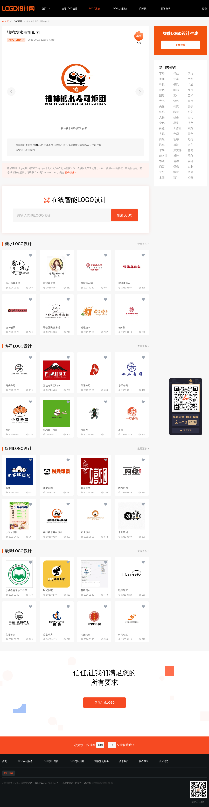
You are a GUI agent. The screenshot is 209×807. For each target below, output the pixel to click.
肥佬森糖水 (124, 283)
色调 (190, 150)
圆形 (176, 90)
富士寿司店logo (51, 385)
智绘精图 (85, 590)
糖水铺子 (10, 327)
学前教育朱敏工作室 (16, 590)
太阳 (162, 177)
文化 (190, 117)
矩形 (190, 177)
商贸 (162, 166)
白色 (162, 128)
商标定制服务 (101, 761)
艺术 (190, 95)
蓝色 (162, 90)
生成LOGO (124, 215)
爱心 (190, 155)
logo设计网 (26, 782)
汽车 (162, 144)
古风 (162, 133)
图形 (162, 95)
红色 (190, 90)
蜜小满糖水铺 (13, 283)
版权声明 (143, 761)
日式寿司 (10, 385)
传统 (162, 112)
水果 (162, 150)
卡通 (190, 84)
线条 (176, 117)
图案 (190, 128)
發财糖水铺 (87, 283)
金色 (162, 122)
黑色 (190, 101)
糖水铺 (122, 327)
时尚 (190, 139)
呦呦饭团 (48, 488)
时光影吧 (48, 590)
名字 (190, 144)
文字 (190, 79)
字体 (162, 79)
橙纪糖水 (85, 327)
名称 (176, 161)
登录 (204, 8)
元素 (176, 79)
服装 (176, 144)
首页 (44, 8)
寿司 (8, 429)
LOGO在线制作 (25, 761)
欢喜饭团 (85, 488)
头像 (162, 106)
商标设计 (144, 8)
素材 (176, 95)
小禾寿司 (123, 385)
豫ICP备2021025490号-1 (48, 782)
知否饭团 (85, 532)
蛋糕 (176, 166)
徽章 (176, 172)
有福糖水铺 (49, 283)
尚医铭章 (85, 634)
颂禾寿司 (85, 385)
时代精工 (123, 634)
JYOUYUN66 (16, 39)
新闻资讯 (165, 8)
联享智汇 (123, 590)
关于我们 (124, 761)
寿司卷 (84, 429)
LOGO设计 (17, 21)
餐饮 (176, 84)
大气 (162, 101)
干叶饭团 (123, 532)
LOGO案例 (94, 8)
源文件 (177, 150)
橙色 (190, 122)
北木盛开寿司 (50, 429)
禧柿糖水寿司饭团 (52, 532)
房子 (190, 106)
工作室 (177, 128)
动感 (176, 139)
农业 (190, 166)
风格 (190, 73)
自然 (162, 139)
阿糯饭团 (123, 488)
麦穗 (190, 161)
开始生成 (180, 44)
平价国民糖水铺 (51, 327)
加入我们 (163, 761)
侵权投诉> (70, 172)
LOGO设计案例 (50, 761)
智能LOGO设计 (69, 8)
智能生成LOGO (104, 702)
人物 (162, 117)
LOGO (38, 145)
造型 (162, 172)
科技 (162, 84)
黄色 (190, 133)
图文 (190, 112)
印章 (176, 112)
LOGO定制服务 (120, 8)
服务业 (163, 155)
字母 (162, 73)
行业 (176, 73)
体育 (190, 172)
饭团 (8, 488)
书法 (162, 161)
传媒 (176, 106)
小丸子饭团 (12, 532)
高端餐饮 (10, 634)
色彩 (176, 133)
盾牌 (176, 155)
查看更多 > (143, 243)
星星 (176, 122)
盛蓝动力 (48, 634)
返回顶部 (186, 430)
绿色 (176, 101)
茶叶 (176, 177)
